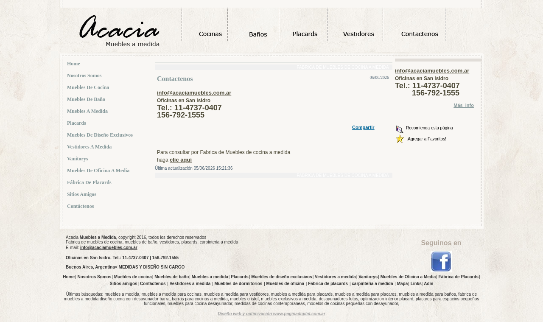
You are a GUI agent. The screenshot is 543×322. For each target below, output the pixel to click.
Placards (77, 123)
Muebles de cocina (89, 87)
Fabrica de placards (328, 283)
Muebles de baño (87, 99)
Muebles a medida (88, 111)
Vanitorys (78, 159)
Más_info (463, 105)
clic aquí (181, 160)
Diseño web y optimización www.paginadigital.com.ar (271, 313)
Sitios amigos (82, 194)
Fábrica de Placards (90, 182)
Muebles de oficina (285, 283)
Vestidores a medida (90, 147)
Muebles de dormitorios (239, 283)
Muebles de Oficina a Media (99, 171)
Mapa (402, 283)
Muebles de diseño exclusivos (100, 135)
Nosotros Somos (85, 75)
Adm (428, 283)
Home (74, 64)
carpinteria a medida (372, 283)
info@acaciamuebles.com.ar (194, 93)
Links (416, 283)
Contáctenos (81, 206)
